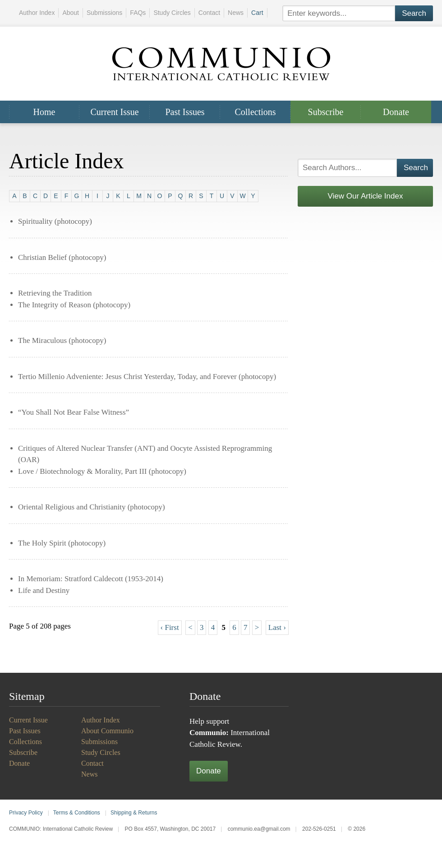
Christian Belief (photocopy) (62, 257)
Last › (277, 627)
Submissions (104, 12)
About (70, 12)
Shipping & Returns (133, 813)
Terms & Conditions (76, 813)
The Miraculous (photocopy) (62, 340)
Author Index (37, 12)
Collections (255, 112)
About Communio (107, 731)
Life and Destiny (43, 590)
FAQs (138, 12)
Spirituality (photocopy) (55, 221)
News (236, 12)
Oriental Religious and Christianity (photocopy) (91, 507)
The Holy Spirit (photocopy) (62, 543)
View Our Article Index (365, 196)
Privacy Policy (26, 813)
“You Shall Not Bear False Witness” (73, 412)
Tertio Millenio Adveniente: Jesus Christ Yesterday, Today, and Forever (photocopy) (147, 376)
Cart (257, 12)
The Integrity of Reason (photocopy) (74, 305)
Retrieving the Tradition (55, 293)
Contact (209, 12)
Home (44, 112)
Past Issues (184, 112)
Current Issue (114, 112)
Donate (396, 112)
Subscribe (326, 112)
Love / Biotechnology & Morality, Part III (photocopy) (102, 471)
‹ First (170, 627)
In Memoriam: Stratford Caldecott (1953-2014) (90, 578)
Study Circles (171, 12)
